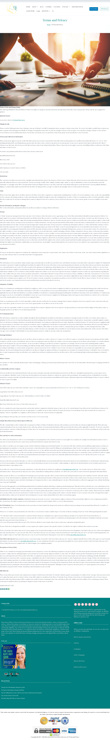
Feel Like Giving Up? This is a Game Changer (13, 698)
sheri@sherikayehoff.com (70, 469)
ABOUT (35, 7)
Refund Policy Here (19, 120)
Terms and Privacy (74, 737)
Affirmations (104, 9)
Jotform (76, 643)
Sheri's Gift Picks (79, 661)
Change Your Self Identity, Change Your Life (13, 687)
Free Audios (93, 9)
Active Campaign (79, 655)
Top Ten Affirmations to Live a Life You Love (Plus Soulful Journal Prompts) (21, 693)
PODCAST (66, 7)
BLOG (42, 7)
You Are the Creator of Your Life (9, 695)
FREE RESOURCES (77, 7)
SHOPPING (46, 11)
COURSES (48, 7)
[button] (37, 7)
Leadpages (77, 649)
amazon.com (84, 617)
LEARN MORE (30, 11)
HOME (28, 7)
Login (38, 11)
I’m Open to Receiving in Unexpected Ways (12, 690)
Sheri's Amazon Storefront (82, 637)
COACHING (56, 7)
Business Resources (80, 667)
